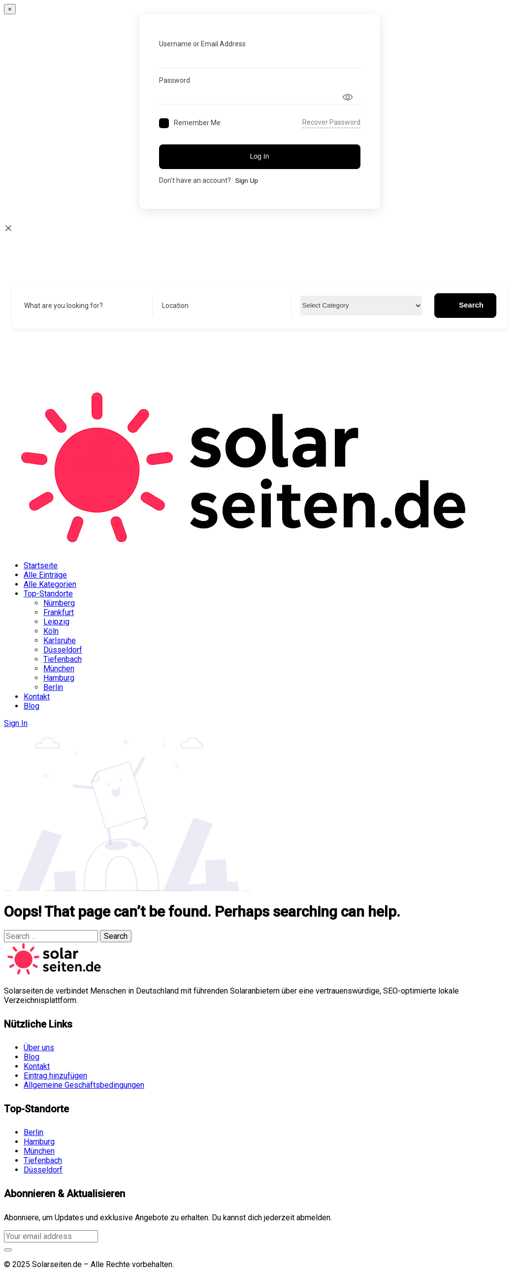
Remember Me (197, 123)
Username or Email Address (202, 44)
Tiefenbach (62, 659)
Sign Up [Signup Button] (246, 180)
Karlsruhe (59, 640)
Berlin (53, 687)
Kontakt (37, 696)
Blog (31, 706)
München (58, 668)
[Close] (10, 9)
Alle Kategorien (50, 584)
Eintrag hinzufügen (55, 1075)
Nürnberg (59, 603)
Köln (51, 631)
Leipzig (56, 621)
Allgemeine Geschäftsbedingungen (84, 1085)
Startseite (41, 565)
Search (465, 305)
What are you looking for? (63, 306)
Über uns (39, 1047)
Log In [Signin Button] (259, 156)
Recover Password (331, 122)
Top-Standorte (48, 593)
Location (175, 306)
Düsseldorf (62, 649)
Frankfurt (58, 612)
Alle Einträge (45, 575)
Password (174, 80)
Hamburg (58, 678)
